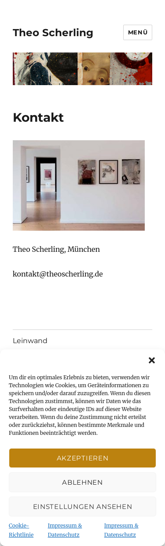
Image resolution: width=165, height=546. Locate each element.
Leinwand (30, 341)
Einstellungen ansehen (82, 506)
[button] (151, 360)
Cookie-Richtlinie (21, 530)
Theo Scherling (53, 32)
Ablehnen (82, 482)
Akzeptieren (83, 458)
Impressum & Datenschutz (65, 530)
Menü (137, 32)
